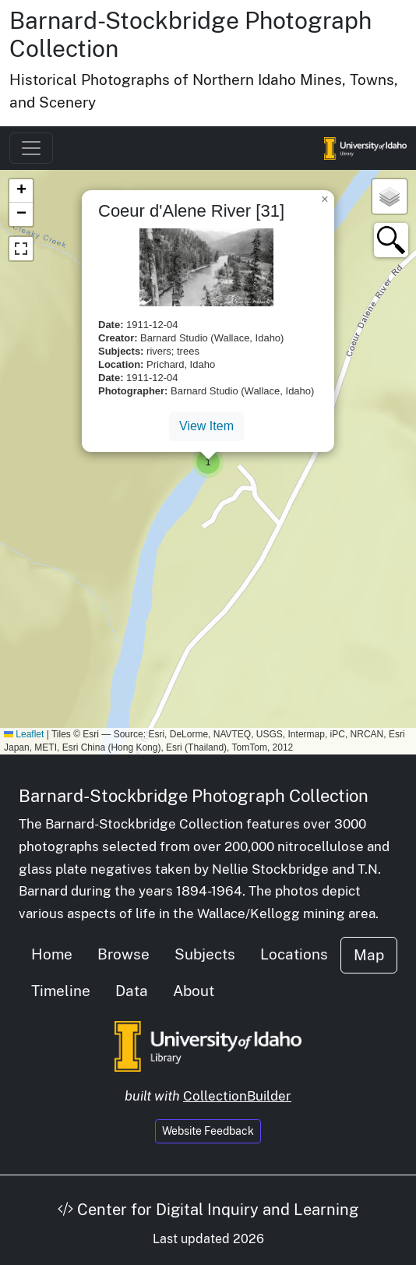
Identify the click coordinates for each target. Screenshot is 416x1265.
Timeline (60, 990)
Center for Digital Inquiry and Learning (208, 1209)
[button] (208, 462)
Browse (123, 954)
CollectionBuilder (237, 1096)
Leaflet (24, 734)
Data (131, 990)
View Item (206, 426)
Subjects (205, 954)
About (193, 990)
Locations (294, 954)
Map (369, 954)
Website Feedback (208, 1131)
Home (51, 954)
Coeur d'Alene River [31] (191, 211)
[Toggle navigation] (31, 148)
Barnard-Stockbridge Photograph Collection (193, 796)
